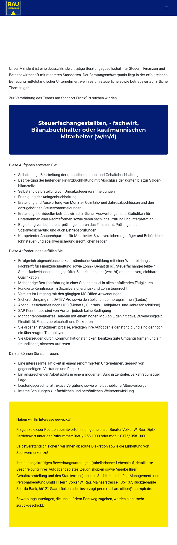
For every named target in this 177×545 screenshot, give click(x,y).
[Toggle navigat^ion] (166, 8)
